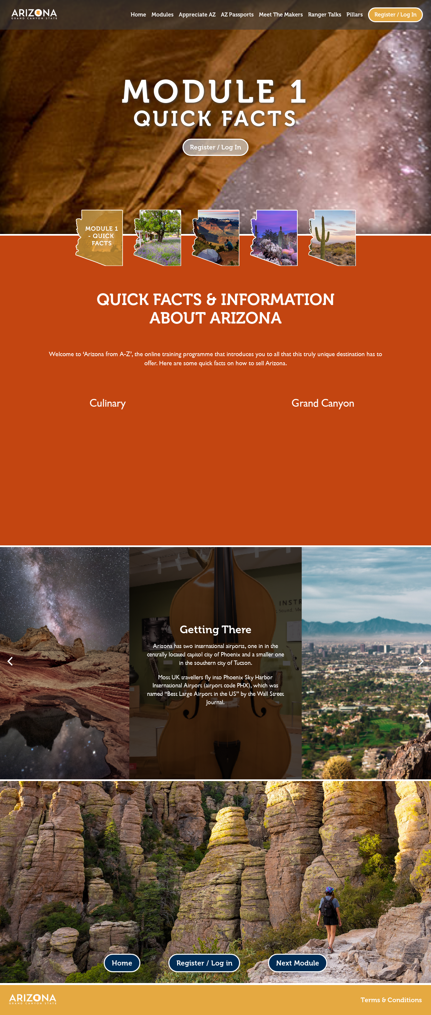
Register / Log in (204, 963)
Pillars (354, 15)
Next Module (297, 963)
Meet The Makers (281, 15)
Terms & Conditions (391, 1000)
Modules (162, 15)
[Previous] (10, 661)
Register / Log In (395, 14)
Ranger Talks (324, 15)
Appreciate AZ (197, 15)
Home (138, 15)
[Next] (420, 661)
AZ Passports (237, 15)
